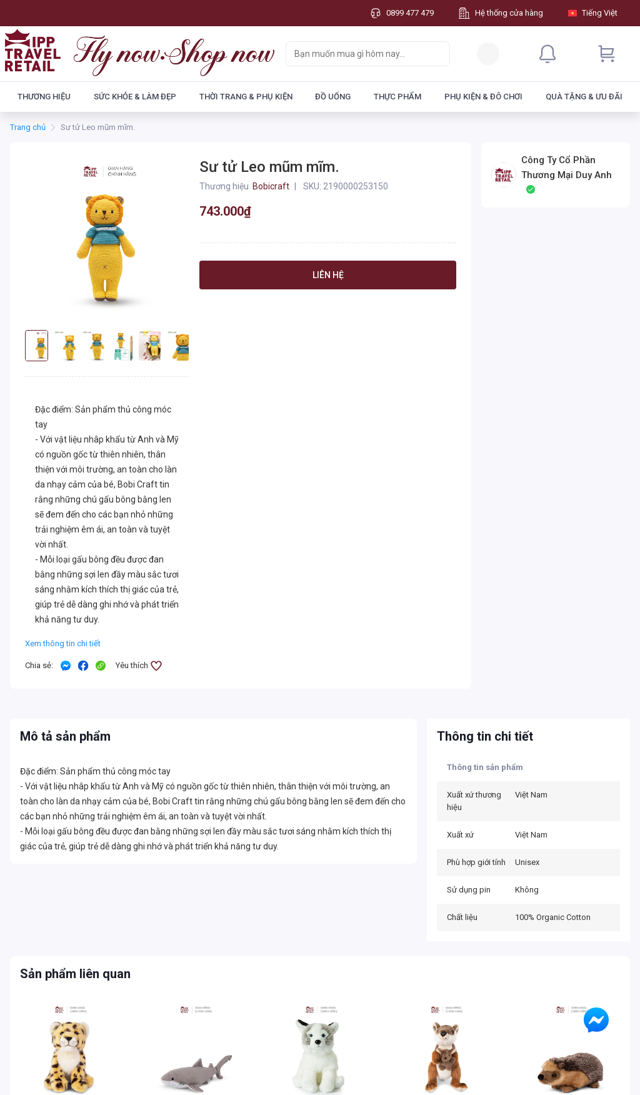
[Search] (437, 53)
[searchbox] (356, 53)
